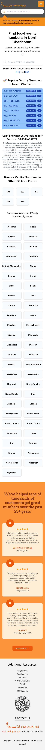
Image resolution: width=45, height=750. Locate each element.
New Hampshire (33, 364)
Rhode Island (33, 413)
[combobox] (22, 11)
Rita (40, 731)
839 (22, 191)
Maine (33, 315)
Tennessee (12, 433)
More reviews (22, 648)
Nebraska (33, 354)
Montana (12, 354)
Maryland (11, 325)
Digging (23, 677)
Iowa (33, 295)
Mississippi (12, 344)
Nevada (11, 364)
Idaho (11, 285)
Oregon (33, 403)
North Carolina (33, 384)
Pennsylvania (12, 413)
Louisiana (11, 315)
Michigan (11, 335)
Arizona (11, 236)
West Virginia (12, 462)
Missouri (33, 344)
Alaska (33, 226)
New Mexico (33, 374)
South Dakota (33, 423)
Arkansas (33, 236)
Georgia (11, 276)
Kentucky (33, 305)
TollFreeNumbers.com (24, 740)
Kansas (11, 305)
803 (8, 191)
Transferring (22, 681)
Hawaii (33, 276)
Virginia (11, 453)
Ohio (33, 394)
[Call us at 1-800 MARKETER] (13, 4)
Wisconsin (33, 462)
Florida (33, 266)
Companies (22, 691)
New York (11, 384)
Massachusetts (33, 325)
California (11, 246)
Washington (33, 453)
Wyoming (11, 472)
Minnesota (33, 335)
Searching (22, 674)
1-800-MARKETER (28, 139)
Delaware (33, 256)
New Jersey (12, 374)
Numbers (22, 687)
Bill (24, 731)
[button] (41, 4)
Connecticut (11, 256)
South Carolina (12, 423)
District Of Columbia (11, 266)
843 (18, 72)
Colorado (33, 246)
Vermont (33, 443)
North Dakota (11, 394)
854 (27, 72)
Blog (22, 684)
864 (22, 201)
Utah (11, 443)
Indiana (11, 295)
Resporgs (22, 671)
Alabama (12, 226)
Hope (30, 731)
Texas (33, 433)
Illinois (33, 285)
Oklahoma (12, 403)
